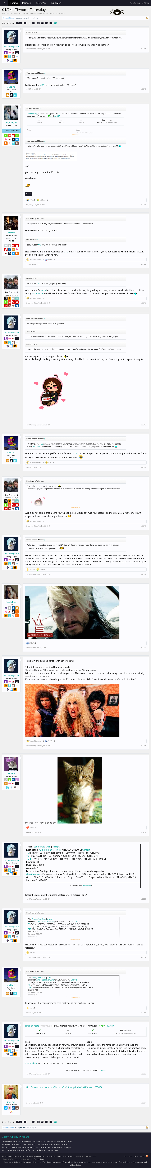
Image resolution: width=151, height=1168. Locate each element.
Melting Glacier (49, 13)
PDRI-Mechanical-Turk (49, 849)
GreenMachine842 (33, 303)
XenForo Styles (68, 1156)
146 (46, 23)
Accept (56, 846)
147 (51, 23)
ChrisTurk (11, 1102)
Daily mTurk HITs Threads (23, 13)
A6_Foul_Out (11, 122)
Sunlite (11, 773)
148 (55, 23)
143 (34, 23)
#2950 (143, 648)
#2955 (143, 1013)
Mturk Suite (86, 886)
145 (42, 23)
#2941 (143, 49)
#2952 (143, 832)
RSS (147, 1156)
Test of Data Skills (41, 846)
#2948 (143, 526)
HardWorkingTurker (11, 47)
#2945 (143, 303)
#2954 (143, 957)
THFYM (11, 232)
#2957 (143, 1103)
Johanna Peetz (32, 1025)
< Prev (19, 23)
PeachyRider (11, 602)
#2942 (143, 89)
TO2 (28, 858)
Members (26, 2)
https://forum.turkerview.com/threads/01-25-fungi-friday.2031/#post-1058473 (63, 1087)
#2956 (143, 1074)
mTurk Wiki (41, 2)
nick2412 (11, 87)
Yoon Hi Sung (32, 113)
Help (136, 1156)
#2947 (143, 467)
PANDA (57, 116)
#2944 (143, 264)
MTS (42, 84)
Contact (86, 849)
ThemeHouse (39, 1159)
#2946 (143, 425)
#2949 (143, 574)
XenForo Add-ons (53, 1156)
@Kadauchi (37, 293)
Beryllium (128, 1156)
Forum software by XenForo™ (23, 1156)
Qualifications (33, 873)
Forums (14, 2)
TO (27, 855)
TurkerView (101, 1070)
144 (38, 23)
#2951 (143, 746)
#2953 (143, 899)
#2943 (143, 205)
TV (27, 852)
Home (4, 3)
